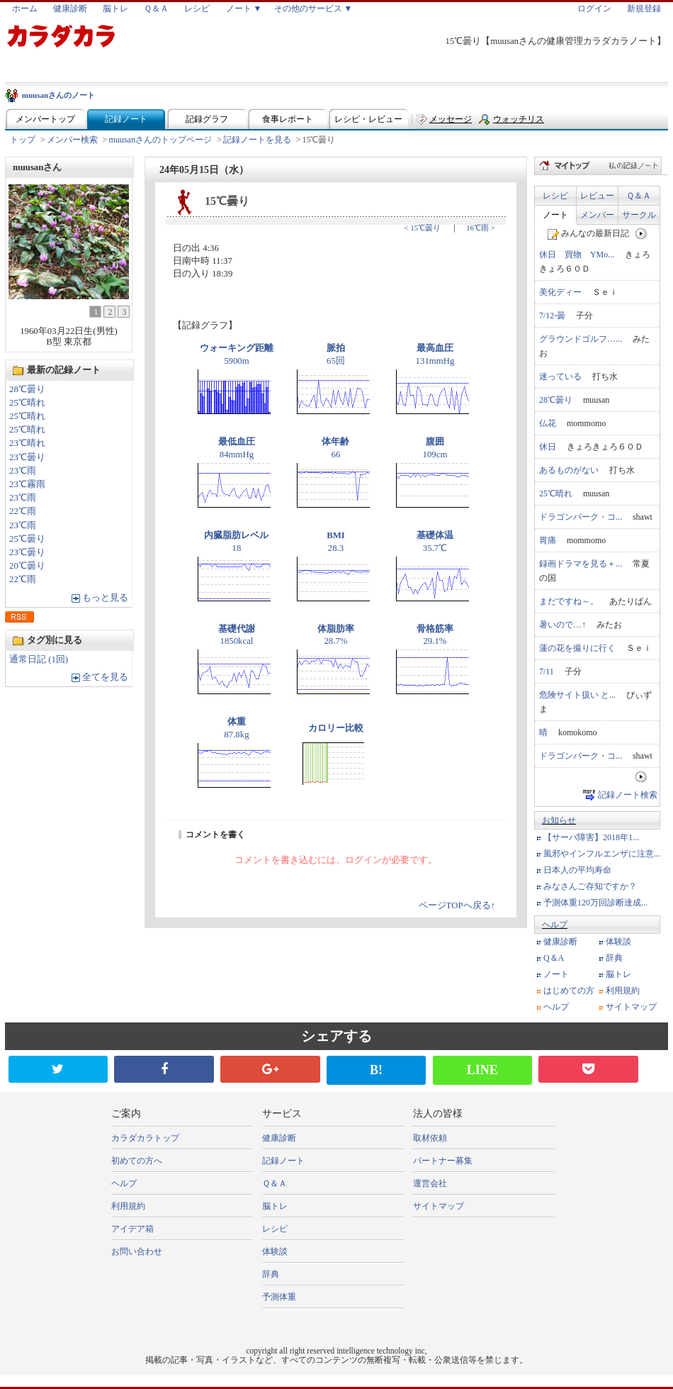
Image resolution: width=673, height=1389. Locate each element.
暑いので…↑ (562, 625)
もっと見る (105, 598)
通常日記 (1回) (38, 659)
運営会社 (430, 1183)
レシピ (197, 8)
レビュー (597, 196)
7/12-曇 (552, 315)
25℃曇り (27, 539)
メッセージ (450, 119)
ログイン (594, 8)
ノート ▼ (244, 8)
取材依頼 (430, 1138)
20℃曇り (27, 566)
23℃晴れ (27, 443)
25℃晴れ (27, 403)
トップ (22, 140)
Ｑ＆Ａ (156, 8)
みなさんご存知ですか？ (590, 886)
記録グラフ (207, 119)
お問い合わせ (136, 1251)
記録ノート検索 (627, 795)
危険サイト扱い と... (577, 695)
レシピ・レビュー (368, 119)
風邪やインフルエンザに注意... (601, 854)
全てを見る (105, 677)
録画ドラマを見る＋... (580, 564)
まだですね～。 (569, 601)
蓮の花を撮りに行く (577, 648)
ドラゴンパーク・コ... (580, 517)
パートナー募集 (443, 1161)
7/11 (546, 671)
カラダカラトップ (145, 1138)
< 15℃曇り (422, 227)
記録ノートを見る (257, 140)
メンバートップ (45, 119)
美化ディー (560, 292)
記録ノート (126, 119)
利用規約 (623, 990)
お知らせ (559, 820)
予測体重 (279, 1297)
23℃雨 (22, 471)
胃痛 (547, 540)
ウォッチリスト (518, 122)
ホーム (25, 8)
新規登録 (644, 8)
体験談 (618, 942)
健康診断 (70, 8)
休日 (547, 447)
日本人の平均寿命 (577, 870)
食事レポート (287, 119)
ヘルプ (554, 925)
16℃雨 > (480, 227)
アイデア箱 (132, 1229)
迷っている (560, 376)
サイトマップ (631, 1007)
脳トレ (115, 8)
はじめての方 (568, 990)
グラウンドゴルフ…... (580, 339)
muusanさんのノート (58, 95)
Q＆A (553, 958)
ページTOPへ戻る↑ (457, 905)
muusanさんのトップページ (160, 140)
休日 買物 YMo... (576, 255)
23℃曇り (27, 457)
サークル (639, 215)
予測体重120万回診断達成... (595, 903)
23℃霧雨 (27, 484)
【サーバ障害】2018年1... (591, 837)
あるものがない (569, 470)
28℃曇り (27, 389)
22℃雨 (22, 511)
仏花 (547, 423)
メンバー (597, 215)
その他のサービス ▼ (313, 8)
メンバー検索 (72, 140)
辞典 (614, 958)
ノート (555, 215)
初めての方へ (136, 1161)
